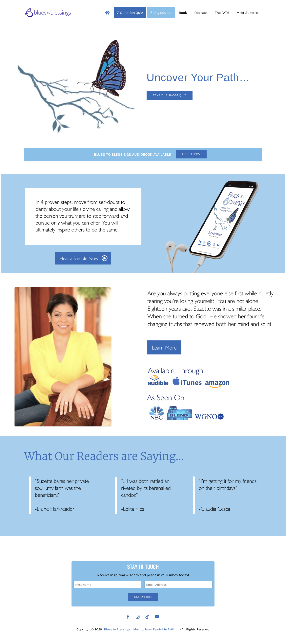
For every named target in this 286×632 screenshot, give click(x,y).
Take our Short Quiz (169, 95)
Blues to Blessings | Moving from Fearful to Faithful (141, 629)
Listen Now (191, 154)
